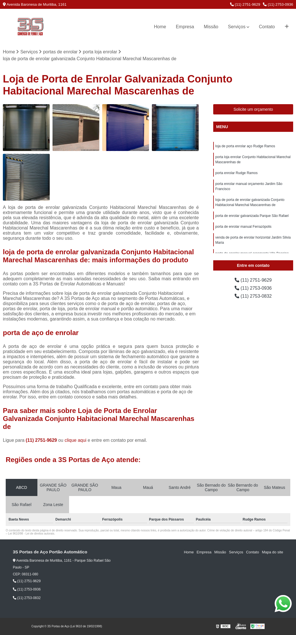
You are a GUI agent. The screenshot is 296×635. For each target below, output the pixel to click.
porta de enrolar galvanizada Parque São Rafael (252, 216)
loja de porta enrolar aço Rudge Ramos (245, 146)
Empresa (185, 26)
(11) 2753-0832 (253, 296)
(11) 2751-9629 (245, 4)
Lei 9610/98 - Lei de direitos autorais (31, 533)
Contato (267, 26)
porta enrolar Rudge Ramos (236, 173)
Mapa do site (272, 552)
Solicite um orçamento (253, 109)
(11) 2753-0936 (278, 4)
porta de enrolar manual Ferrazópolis (243, 227)
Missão (211, 26)
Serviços (236, 26)
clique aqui (75, 440)
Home (160, 26)
